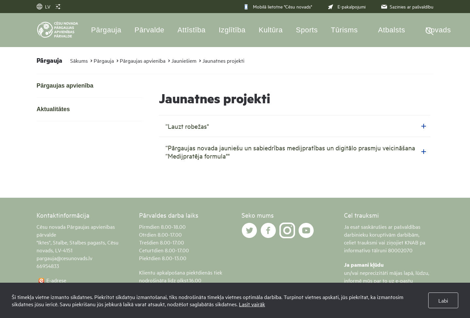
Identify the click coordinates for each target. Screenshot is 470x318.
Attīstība (192, 30)
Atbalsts (391, 30)
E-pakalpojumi (346, 6)
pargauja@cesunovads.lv (64, 257)
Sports (307, 30)
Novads (438, 30)
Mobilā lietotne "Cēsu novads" (277, 6)
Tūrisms (344, 30)
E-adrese (56, 280)
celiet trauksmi (360, 242)
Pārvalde (149, 30)
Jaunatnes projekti (223, 60)
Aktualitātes (53, 109)
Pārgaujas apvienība (142, 60)
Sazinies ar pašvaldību (406, 6)
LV (43, 6)
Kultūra (270, 30)
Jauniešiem (183, 60)
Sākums (79, 60)
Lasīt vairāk (252, 304)
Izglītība (232, 30)
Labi (443, 300)
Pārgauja (106, 30)
